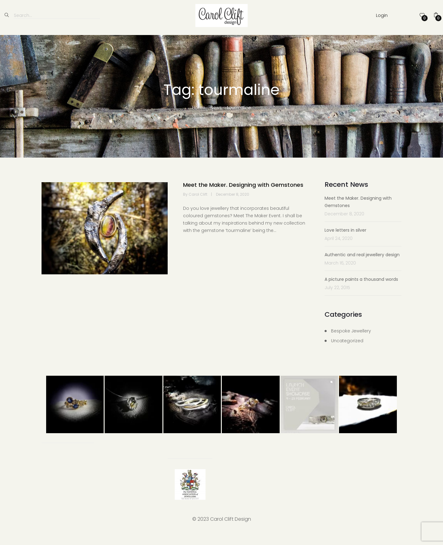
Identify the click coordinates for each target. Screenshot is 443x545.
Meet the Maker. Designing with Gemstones (243, 196)
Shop (168, 37)
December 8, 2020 (232, 205)
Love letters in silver (345, 241)
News (275, 37)
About (250, 37)
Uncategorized (347, 352)
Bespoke (221, 37)
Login (382, 15)
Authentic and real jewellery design (362, 266)
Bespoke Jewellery (351, 342)
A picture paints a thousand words (361, 290)
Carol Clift (198, 205)
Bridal (192, 37)
